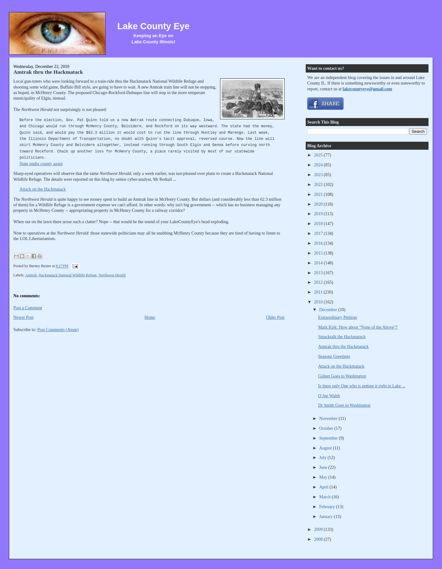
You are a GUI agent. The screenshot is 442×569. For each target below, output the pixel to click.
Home (150, 317)
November (329, 418)
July (323, 457)
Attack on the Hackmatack (43, 189)
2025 (319, 154)
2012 (319, 282)
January (326, 516)
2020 (319, 204)
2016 (319, 243)
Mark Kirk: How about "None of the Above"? (358, 327)
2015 (319, 253)
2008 (319, 539)
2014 (319, 262)
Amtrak (31, 275)
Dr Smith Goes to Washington (344, 405)
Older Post (275, 317)
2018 (319, 223)
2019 (319, 213)
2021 (319, 194)
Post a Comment (28, 307)
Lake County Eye (153, 26)
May (323, 477)
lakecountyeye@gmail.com (367, 88)
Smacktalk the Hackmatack (342, 336)
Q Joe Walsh (329, 395)
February (327, 506)
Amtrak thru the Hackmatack (48, 72)
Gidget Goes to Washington (342, 375)
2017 (319, 233)
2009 (319, 529)
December (328, 309)
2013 (319, 272)
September (329, 438)
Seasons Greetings (334, 356)
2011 (319, 292)
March (325, 496)
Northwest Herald (112, 275)
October (326, 428)
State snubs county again (41, 163)
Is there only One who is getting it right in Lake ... (361, 385)
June (323, 467)
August (326, 447)
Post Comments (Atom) (58, 329)
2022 (319, 184)
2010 (319, 301)
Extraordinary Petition (337, 317)
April (324, 486)
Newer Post (24, 317)
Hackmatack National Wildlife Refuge (68, 275)
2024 (319, 164)
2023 (319, 174)
